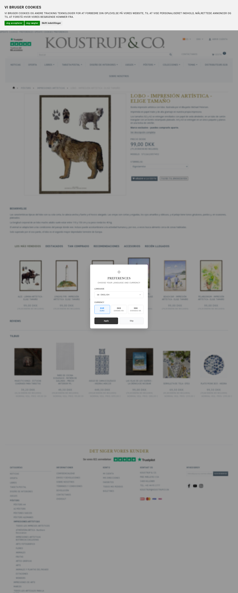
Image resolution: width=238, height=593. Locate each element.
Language (99, 289)
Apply (106, 321)
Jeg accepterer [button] (14, 23)
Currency (99, 302)
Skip (131, 321)
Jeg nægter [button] (32, 23)
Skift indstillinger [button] (51, 23)
